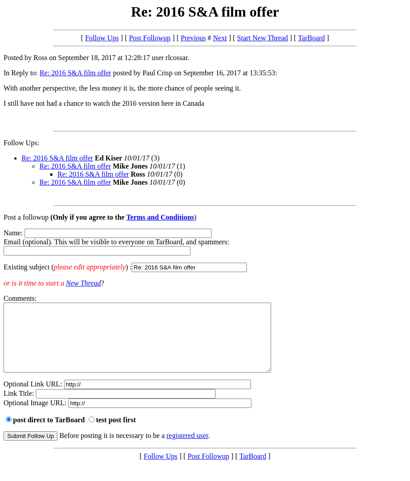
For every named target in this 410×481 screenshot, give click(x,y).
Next (220, 38)
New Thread (83, 283)
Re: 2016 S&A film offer (75, 73)
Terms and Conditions (160, 217)
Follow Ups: (21, 143)
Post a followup (26, 217)
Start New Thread (262, 38)
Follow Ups (102, 38)
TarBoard (311, 38)
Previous (193, 38)
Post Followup (150, 38)
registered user (187, 449)
